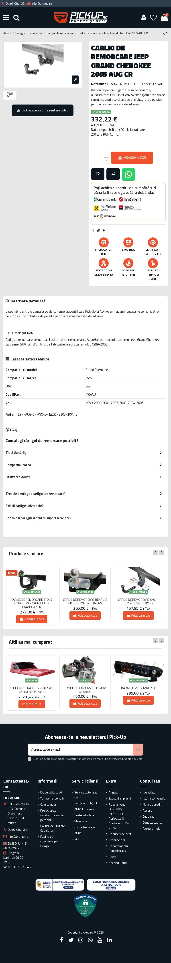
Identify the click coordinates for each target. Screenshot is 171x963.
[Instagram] (80, 940)
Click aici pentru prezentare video (43, 110)
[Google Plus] (90, 940)
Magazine (80, 821)
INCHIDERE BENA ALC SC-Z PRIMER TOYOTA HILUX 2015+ (32, 690)
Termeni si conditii (52, 798)
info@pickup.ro (18, 836)
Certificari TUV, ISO (86, 803)
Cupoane (149, 816)
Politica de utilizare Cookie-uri (52, 828)
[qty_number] (97, 158)
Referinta (13, 414)
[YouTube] (100, 940)
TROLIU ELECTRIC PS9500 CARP (85, 688)
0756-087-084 (18, 829)
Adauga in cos (132, 157)
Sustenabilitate (84, 815)
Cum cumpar (48, 804)
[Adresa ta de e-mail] (80, 750)
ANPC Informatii (84, 809)
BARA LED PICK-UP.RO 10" (138, 688)
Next (161, 552)
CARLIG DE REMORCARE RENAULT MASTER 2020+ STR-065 (85, 601)
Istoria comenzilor (155, 798)
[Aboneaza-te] (138, 750)
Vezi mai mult (32, 703)
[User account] (143, 17)
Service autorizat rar (85, 794)
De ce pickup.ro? (51, 792)
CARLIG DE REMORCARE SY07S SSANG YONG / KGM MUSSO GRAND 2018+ (31, 603)
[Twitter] (71, 940)
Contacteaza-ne (85, 827)
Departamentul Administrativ (118, 848)
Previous (155, 552)
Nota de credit (152, 804)
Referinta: (99, 84)
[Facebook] (61, 940)
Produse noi (117, 839)
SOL (77, 839)
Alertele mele (152, 828)
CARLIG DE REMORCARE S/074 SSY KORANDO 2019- (138, 601)
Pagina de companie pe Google (49, 841)
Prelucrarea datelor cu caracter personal (52, 815)
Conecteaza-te (152, 822)
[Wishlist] (153, 17)
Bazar (112, 856)
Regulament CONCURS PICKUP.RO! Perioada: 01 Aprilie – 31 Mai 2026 (119, 816)
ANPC (77, 833)
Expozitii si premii (120, 798)
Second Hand (118, 862)
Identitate (149, 792)
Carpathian (85, 691)
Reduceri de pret (120, 833)
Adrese (148, 810)
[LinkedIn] (109, 940)
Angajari (114, 792)
